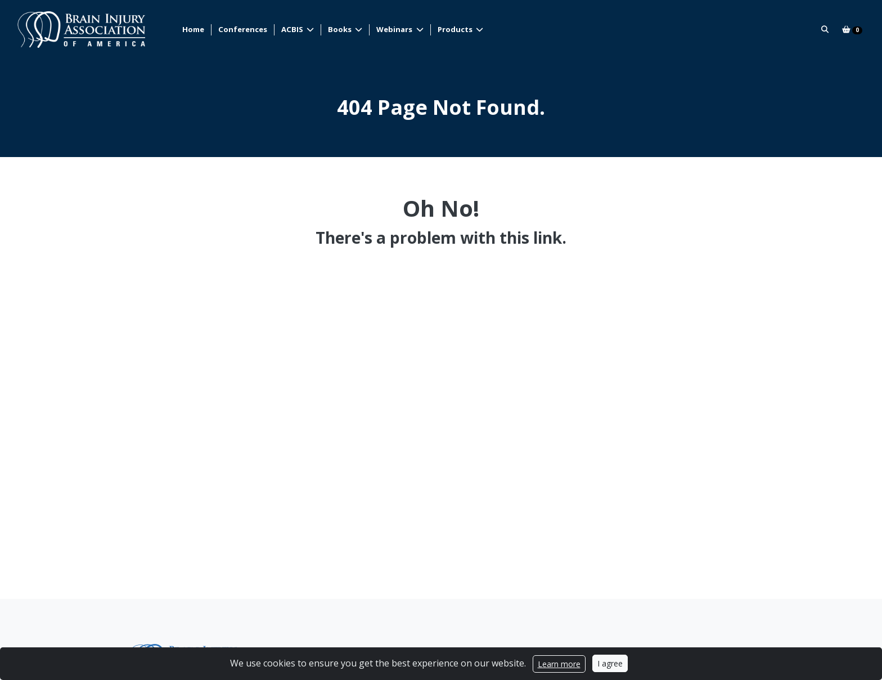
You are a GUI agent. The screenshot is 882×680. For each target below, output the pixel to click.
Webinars (395, 29)
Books (340, 29)
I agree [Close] (610, 663)
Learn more (559, 664)
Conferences (242, 29)
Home (193, 29)
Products (456, 29)
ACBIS (293, 29)
